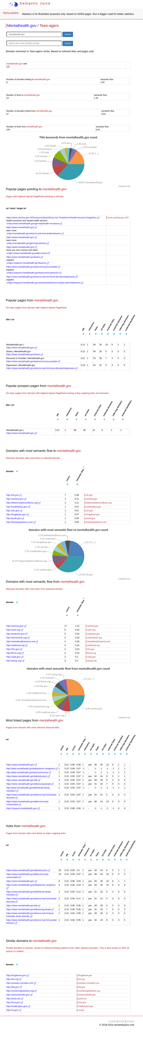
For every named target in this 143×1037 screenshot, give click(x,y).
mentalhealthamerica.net (98, 641)
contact (112, 1021)
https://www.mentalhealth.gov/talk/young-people (30, 784)
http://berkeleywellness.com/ (21, 522)
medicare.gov (93, 634)
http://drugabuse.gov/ (17, 514)
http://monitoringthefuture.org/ (21, 991)
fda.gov (81, 987)
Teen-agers (49, 25)
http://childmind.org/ (16, 645)
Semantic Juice (30, 3)
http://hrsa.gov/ (14, 1002)
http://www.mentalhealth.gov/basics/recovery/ (28, 772)
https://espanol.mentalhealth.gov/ (23, 808)
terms (121, 1021)
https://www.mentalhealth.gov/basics (24, 257)
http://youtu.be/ (14, 998)
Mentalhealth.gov (22, 25)
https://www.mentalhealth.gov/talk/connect (29, 253)
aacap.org (91, 661)
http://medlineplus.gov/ (18, 507)
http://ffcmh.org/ (15, 653)
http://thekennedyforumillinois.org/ (23, 503)
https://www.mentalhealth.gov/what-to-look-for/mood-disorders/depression (42, 277)
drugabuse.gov (93, 514)
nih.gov (89, 495)
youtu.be (82, 998)
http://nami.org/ (14, 630)
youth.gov (90, 518)
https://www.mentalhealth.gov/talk (23, 780)
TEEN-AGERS (11, 13)
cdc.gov (89, 510)
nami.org (91, 630)
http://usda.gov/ (14, 657)
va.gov (81, 1010)
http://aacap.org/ (15, 661)
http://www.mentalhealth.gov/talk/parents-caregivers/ (32, 768)
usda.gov (91, 657)
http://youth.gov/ (15, 518)
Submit (67, 34)
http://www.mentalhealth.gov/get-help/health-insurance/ (35, 223)
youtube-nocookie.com (88, 983)
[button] (83, 334)
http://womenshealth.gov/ (19, 995)
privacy (130, 1021)
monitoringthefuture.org (89, 991)
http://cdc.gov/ (14, 510)
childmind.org (93, 645)
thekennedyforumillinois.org (98, 503)
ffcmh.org (91, 653)
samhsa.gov (91, 499)
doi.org (81, 979)
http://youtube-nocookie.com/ (21, 983)
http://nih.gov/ (14, 495)
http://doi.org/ (13, 979)
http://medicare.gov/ (17, 634)
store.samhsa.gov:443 (118, 217)
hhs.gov (91, 649)
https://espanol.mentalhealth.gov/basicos (28, 263)
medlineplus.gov (93, 507)
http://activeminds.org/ (18, 637)
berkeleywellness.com (96, 522)
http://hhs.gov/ (14, 649)
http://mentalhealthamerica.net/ (22, 641)
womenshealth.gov (87, 995)
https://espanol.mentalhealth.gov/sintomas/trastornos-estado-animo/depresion (45, 283)
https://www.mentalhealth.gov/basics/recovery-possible (33, 267)
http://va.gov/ (13, 1010)
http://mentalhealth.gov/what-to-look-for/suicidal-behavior (36, 233)
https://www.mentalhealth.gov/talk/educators (28, 776)
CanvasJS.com (124, 186)
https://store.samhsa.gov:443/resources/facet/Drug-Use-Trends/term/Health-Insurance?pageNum (52, 217)
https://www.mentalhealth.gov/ (21, 227)
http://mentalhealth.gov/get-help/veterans (28, 243)
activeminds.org (94, 637)
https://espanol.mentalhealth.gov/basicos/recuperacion (35, 273)
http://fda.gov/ (14, 987)
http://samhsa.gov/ (16, 499)
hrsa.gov (82, 1002)
